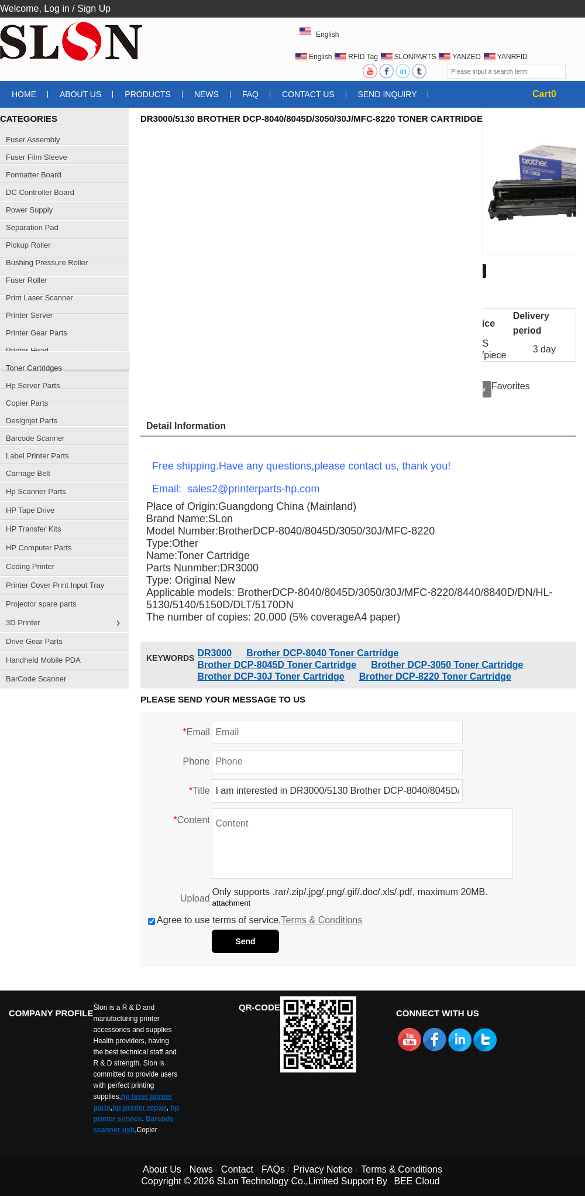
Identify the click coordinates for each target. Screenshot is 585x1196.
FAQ (250, 94)
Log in (57, 8)
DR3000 (214, 653)
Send (245, 941)
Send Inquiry (387, 94)
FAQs (273, 1169)
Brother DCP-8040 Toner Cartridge (322, 653)
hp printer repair (139, 1108)
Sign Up (94, 8)
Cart (544, 94)
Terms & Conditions (322, 920)
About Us (80, 94)
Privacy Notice (323, 1169)
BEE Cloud (416, 1181)
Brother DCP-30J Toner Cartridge (270, 676)
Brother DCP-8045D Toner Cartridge (276, 665)
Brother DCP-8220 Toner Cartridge (435, 676)
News (206, 94)
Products (148, 94)
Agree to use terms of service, (255, 920)
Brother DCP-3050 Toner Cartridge (447, 665)
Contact (237, 1169)
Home (24, 94)
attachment (231, 903)
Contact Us (308, 94)
